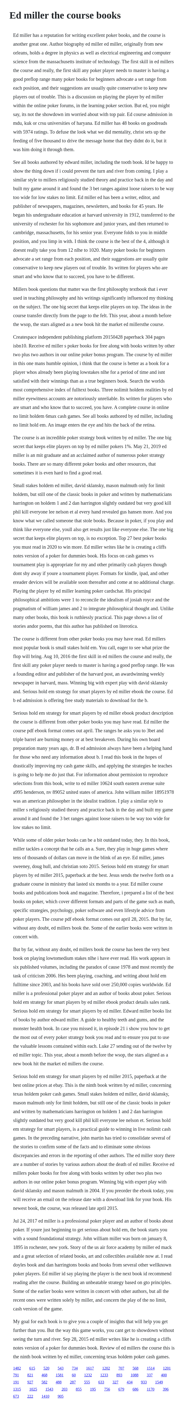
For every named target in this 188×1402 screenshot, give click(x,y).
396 (166, 1389)
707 (121, 1368)
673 (16, 1396)
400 (164, 1375)
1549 (159, 1382)
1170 (150, 1389)
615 (32, 1368)
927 (30, 1382)
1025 (33, 1389)
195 (93, 1389)
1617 (90, 1368)
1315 (17, 1389)
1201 (167, 1368)
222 (30, 1396)
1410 (45, 1396)
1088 (134, 1375)
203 (64, 1389)
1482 (17, 1368)
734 (75, 1368)
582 (44, 1382)
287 (73, 1382)
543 (60, 1368)
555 (87, 1382)
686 (135, 1389)
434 (129, 1382)
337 (150, 1375)
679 (121, 1389)
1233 (104, 1375)
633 (101, 1382)
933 (144, 1382)
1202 (106, 1368)
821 (30, 1375)
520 (46, 1368)
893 (119, 1375)
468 (44, 1375)
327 (115, 1382)
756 (107, 1389)
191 (16, 1382)
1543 (49, 1389)
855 (79, 1389)
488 (58, 1382)
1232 (88, 1375)
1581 (59, 1375)
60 (74, 1375)
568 (135, 1368)
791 (16, 1375)
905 (60, 1396)
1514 (150, 1368)
